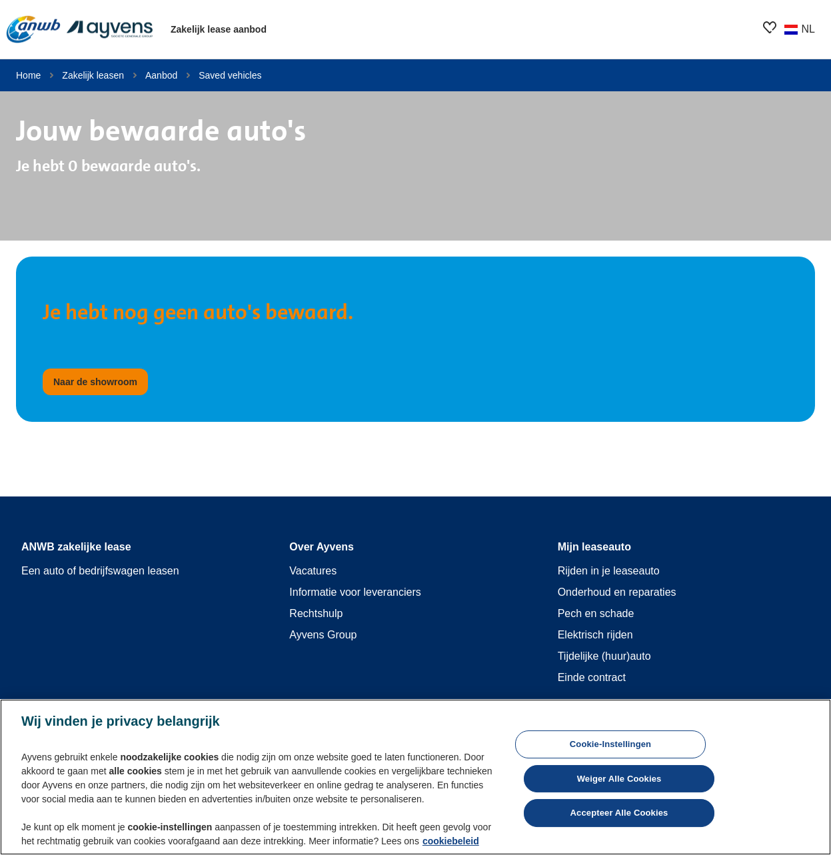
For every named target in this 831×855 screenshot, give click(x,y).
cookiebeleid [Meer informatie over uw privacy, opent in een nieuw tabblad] (450, 841)
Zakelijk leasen (93, 75)
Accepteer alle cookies (619, 813)
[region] (415, 777)
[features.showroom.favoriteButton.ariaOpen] (770, 27)
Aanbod (161, 75)
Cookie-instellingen (610, 744)
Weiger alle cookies (619, 779)
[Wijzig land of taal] (799, 29)
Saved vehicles (230, 75)
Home (28, 75)
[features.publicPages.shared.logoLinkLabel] (80, 29)
